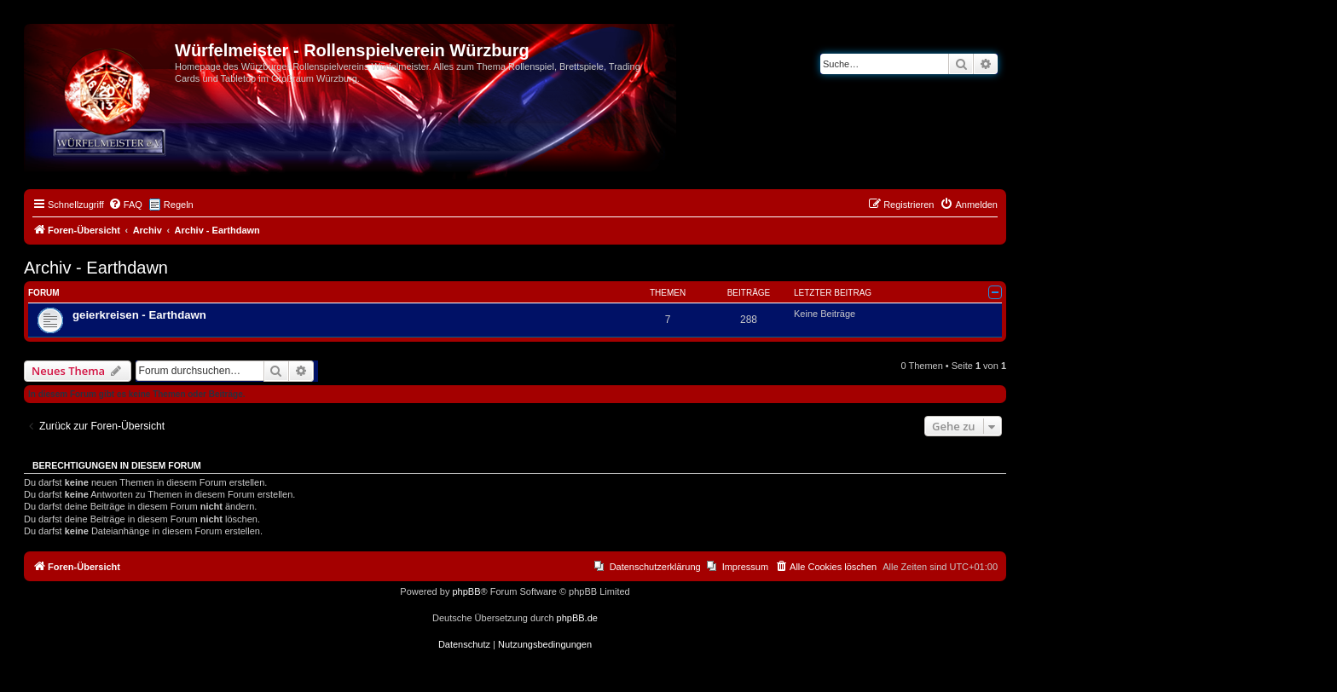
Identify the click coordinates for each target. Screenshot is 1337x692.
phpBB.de (577, 618)
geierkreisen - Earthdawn (139, 315)
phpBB (466, 591)
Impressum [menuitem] (745, 567)
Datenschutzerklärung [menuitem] (655, 567)
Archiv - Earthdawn (96, 267)
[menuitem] (125, 204)
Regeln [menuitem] (179, 204)
